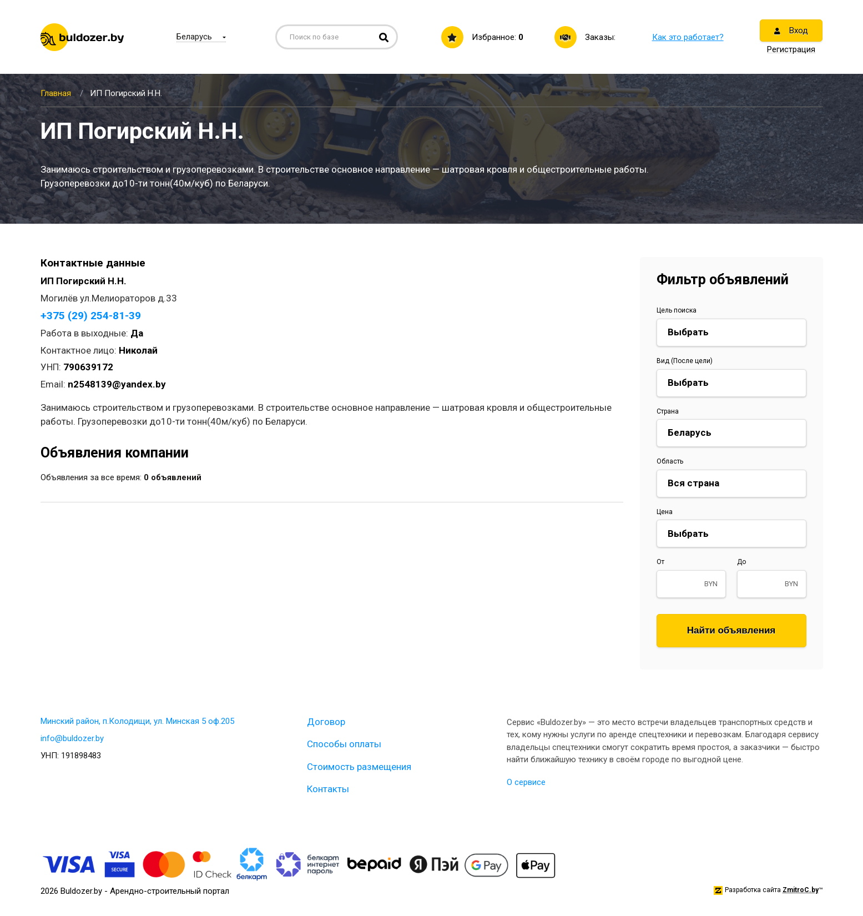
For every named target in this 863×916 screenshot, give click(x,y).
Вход (791, 31)
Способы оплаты (344, 743)
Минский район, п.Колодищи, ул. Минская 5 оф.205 (137, 721)
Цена (665, 512)
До (741, 562)
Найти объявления (731, 630)
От (660, 562)
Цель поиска (677, 310)
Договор (326, 721)
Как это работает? (688, 37)
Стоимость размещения (359, 766)
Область (670, 461)
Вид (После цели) (685, 361)
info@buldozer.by (72, 738)
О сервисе (526, 782)
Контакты (328, 788)
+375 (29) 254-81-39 (91, 315)
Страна (668, 411)
